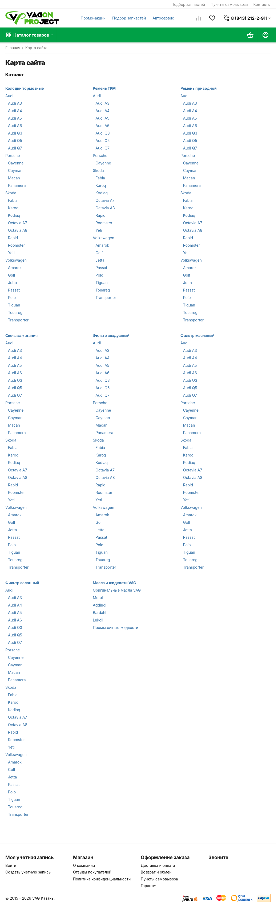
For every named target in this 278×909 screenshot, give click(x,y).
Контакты (262, 4)
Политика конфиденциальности (102, 879)
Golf (11, 275)
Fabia (13, 200)
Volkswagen (16, 260)
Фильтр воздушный (111, 335)
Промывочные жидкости (115, 627)
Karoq (13, 208)
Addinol (99, 605)
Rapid (13, 237)
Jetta (12, 282)
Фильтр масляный (197, 335)
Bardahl (99, 612)
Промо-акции (93, 18)
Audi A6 (15, 125)
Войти (10, 865)
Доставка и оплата (158, 865)
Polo (12, 297)
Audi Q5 (15, 140)
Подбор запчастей (188, 4)
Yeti (11, 252)
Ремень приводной (198, 88)
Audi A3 (15, 103)
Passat (14, 290)
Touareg (15, 312)
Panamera (17, 185)
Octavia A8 (17, 230)
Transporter (18, 320)
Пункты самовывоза (229, 4)
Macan (14, 178)
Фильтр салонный (22, 582)
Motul (98, 597)
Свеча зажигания (21, 335)
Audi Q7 (15, 148)
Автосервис (163, 18)
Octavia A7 (17, 223)
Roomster (16, 245)
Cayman (15, 170)
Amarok (15, 267)
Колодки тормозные (24, 88)
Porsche (12, 155)
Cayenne (15, 163)
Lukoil (98, 620)
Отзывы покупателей (92, 872)
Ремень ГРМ (104, 88)
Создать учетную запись (28, 872)
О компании (84, 865)
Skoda (10, 193)
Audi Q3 (15, 133)
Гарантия (149, 885)
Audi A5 (15, 118)
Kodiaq (14, 215)
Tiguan (14, 305)
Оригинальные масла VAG (117, 590)
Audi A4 (15, 110)
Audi (9, 95)
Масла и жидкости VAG (114, 582)
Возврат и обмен (156, 872)
